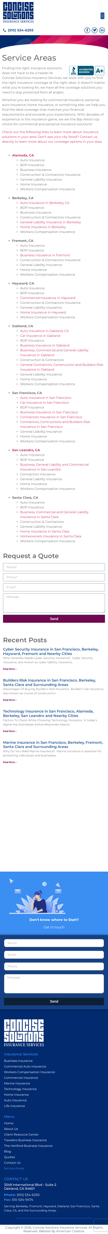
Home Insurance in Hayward (43, 312)
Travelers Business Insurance (25, 1140)
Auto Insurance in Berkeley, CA (44, 203)
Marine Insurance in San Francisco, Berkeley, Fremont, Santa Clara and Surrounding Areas (53, 744)
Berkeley (22, 1206)
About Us (11, 1129)
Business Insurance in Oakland (45, 345)
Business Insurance (18, 1061)
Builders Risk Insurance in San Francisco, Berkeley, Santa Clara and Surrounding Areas (49, 682)
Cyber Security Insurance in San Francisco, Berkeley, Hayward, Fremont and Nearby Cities (51, 651)
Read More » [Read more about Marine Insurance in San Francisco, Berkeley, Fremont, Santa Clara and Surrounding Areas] (10, 762)
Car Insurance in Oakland (40, 336)
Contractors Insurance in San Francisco (51, 417)
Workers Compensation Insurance (29, 1072)
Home (8, 1123)
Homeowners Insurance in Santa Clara (50, 536)
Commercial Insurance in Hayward (47, 298)
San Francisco (80, 1206)
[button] (102, 15)
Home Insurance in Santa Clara (44, 531)
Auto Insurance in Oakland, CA (44, 331)
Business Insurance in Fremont (45, 255)
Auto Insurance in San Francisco (45, 398)
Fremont (35, 1206)
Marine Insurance (17, 1083)
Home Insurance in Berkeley (43, 227)
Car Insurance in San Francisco (44, 402)
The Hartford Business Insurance (28, 1146)
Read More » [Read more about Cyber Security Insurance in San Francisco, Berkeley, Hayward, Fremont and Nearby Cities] (10, 669)
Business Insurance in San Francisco (49, 412)
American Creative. (70, 1231)
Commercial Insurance (21, 1078)
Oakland (63, 1206)
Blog (7, 1151)
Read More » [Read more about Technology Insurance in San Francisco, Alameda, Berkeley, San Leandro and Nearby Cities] (10, 731)
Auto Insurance (15, 1100)
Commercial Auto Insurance (25, 1066)
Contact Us (12, 1163)
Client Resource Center (21, 1134)
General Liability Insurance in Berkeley (50, 222)
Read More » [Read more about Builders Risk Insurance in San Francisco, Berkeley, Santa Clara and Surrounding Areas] (10, 700)
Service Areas (14, 1168)
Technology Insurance (20, 1089)
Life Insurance (14, 1106)
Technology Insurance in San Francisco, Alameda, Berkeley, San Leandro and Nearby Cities (48, 713)
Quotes (9, 1157)
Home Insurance (16, 1094)
